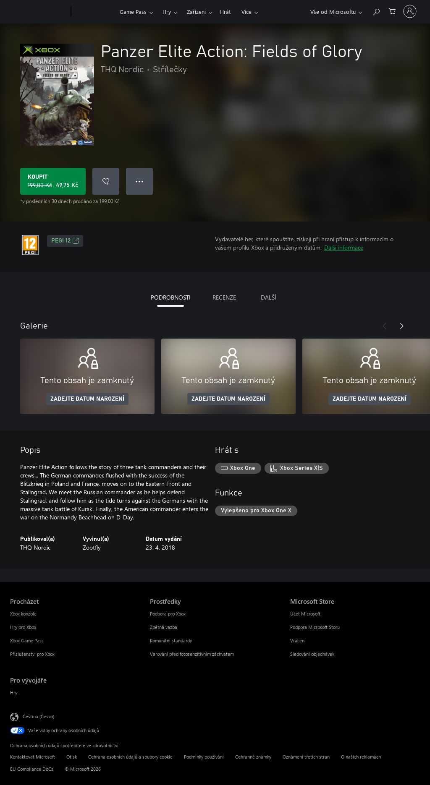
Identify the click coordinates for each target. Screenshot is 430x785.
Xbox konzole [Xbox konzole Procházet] (23, 613)
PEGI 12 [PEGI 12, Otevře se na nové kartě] (65, 240)
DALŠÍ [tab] (268, 297)
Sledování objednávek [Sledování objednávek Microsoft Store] (312, 654)
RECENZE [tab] (224, 297)
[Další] (401, 326)
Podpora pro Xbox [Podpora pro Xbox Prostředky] (168, 613)
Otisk (71, 756)
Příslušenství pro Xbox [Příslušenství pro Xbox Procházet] (32, 654)
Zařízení (196, 11)
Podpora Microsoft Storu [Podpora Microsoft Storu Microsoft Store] (315, 627)
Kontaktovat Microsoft (32, 756)
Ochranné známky (253, 756)
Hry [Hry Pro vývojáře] (13, 692)
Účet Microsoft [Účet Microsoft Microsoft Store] (305, 613)
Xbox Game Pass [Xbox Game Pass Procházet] (27, 640)
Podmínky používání (204, 756)
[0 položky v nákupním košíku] (392, 11)
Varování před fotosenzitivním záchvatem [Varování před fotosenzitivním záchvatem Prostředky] (192, 654)
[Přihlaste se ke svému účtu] (410, 11)
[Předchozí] (384, 326)
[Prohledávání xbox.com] (375, 10)
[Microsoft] (39, 11)
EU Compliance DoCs (31, 769)
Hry (167, 11)
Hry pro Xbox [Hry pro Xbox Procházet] (23, 627)
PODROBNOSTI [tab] (171, 297)
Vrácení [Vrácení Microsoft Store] (298, 640)
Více (246, 11)
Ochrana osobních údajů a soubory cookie (130, 756)
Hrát (225, 11)
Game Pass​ (133, 11)
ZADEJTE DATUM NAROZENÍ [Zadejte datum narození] (87, 399)
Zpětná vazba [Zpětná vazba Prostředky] (163, 627)
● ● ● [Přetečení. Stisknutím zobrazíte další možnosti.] (140, 181)
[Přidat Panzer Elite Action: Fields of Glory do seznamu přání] (105, 181)
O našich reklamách (361, 756)
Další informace (343, 247)
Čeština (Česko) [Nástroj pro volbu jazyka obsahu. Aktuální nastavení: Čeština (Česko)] (38, 716)
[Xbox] (94, 11)
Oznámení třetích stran (306, 756)
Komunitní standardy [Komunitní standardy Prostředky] (171, 640)
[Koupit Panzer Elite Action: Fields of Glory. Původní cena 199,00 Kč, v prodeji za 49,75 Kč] (53, 181)
